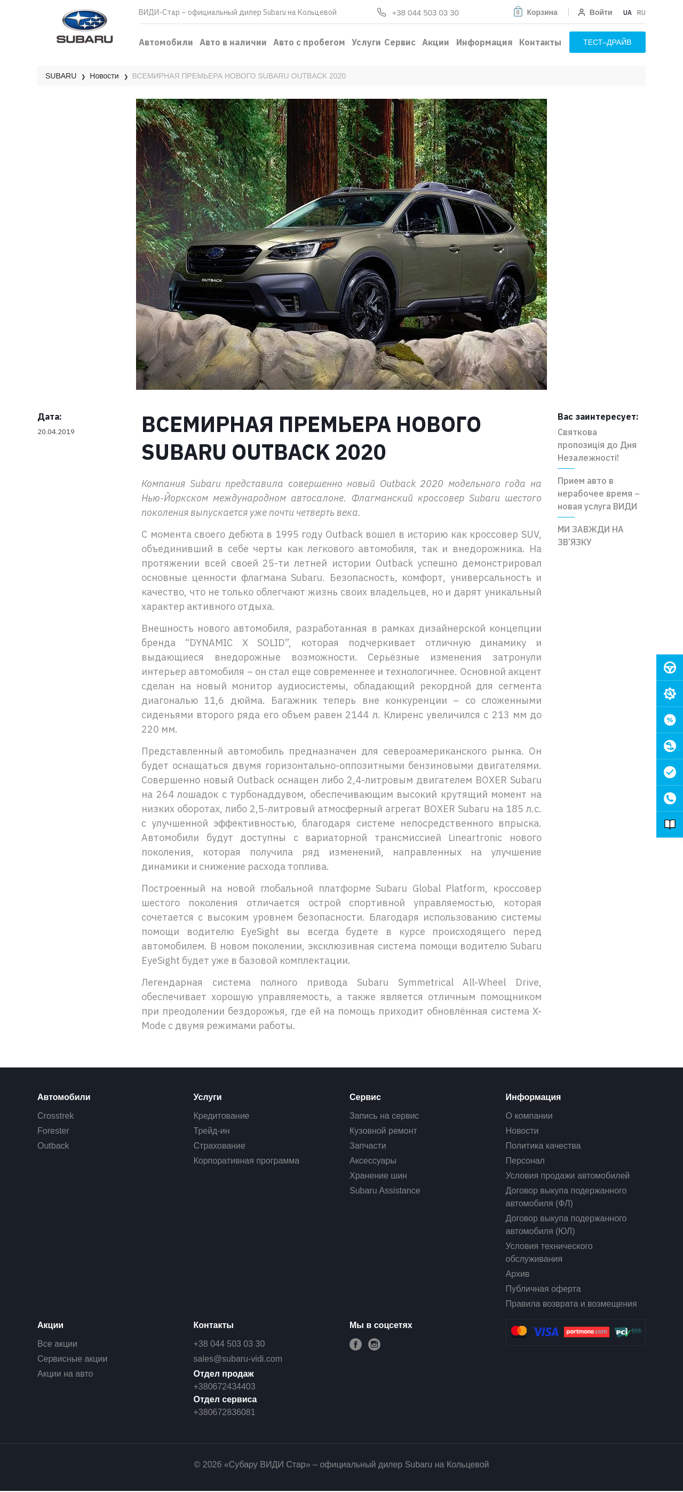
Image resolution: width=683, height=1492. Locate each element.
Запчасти (368, 1145)
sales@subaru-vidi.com (238, 1358)
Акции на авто (65, 1373)
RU (641, 13)
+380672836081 (225, 1412)
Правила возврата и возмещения (571, 1303)
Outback (53, 1145)
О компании (529, 1115)
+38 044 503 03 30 (229, 1343)
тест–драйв (607, 42)
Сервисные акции (72, 1358)
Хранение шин (378, 1175)
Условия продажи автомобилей (568, 1175)
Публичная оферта (543, 1288)
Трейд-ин (212, 1130)
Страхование (219, 1145)
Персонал (525, 1160)
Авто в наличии (233, 42)
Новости (522, 1130)
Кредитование (222, 1115)
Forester (53, 1130)
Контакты (540, 42)
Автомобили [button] (166, 42)
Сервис (400, 42)
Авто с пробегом (309, 42)
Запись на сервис (384, 1115)
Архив (518, 1273)
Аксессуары (373, 1160)
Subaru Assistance (385, 1190)
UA (627, 13)
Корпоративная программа (247, 1160)
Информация (484, 42)
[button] (535, 12)
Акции (435, 42)
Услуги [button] (366, 42)
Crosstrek (55, 1115)
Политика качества (543, 1145)
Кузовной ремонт (383, 1130)
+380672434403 (225, 1386)
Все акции (57, 1343)
